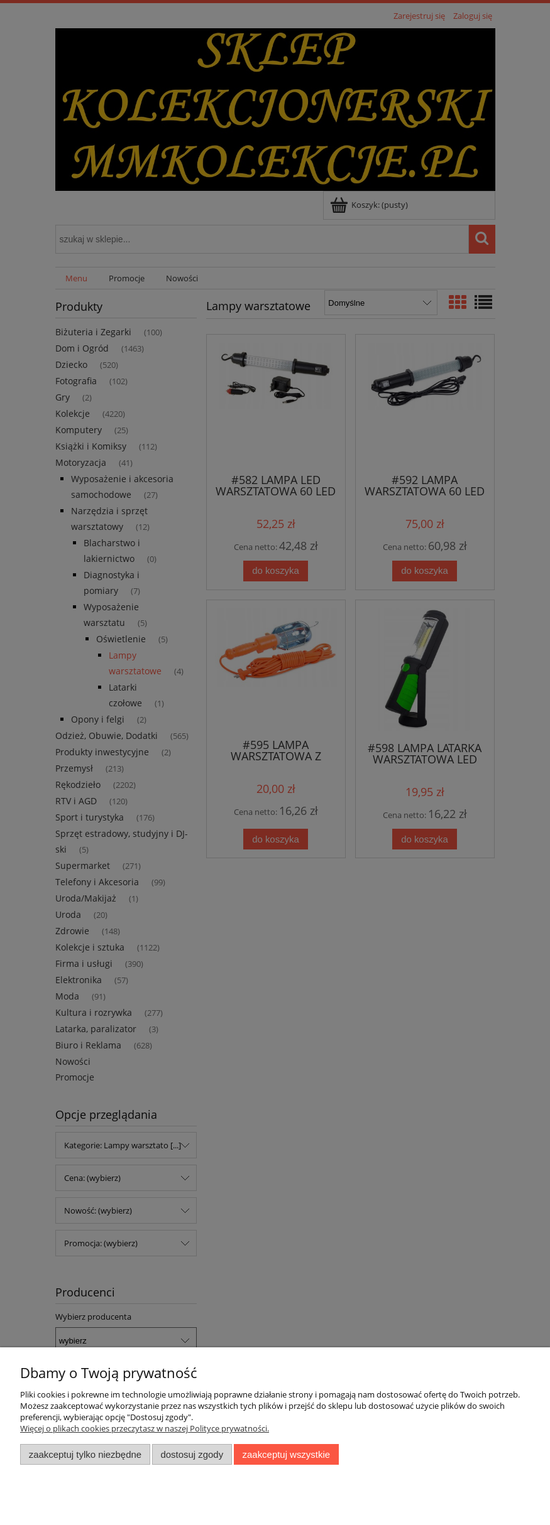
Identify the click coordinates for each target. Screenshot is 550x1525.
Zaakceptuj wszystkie (286, 1454)
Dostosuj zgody (191, 1454)
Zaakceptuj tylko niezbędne (85, 1454)
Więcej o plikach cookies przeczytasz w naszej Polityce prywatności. (144, 1428)
